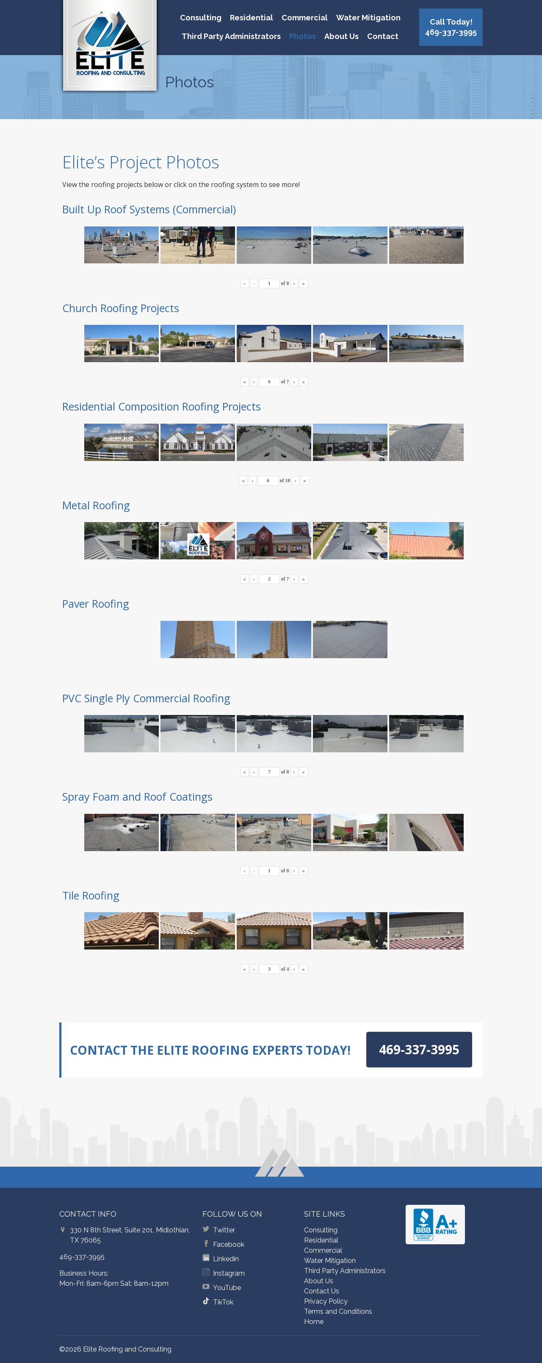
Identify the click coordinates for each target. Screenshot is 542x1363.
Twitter (224, 1230)
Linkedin (226, 1259)
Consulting (200, 17)
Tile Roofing (90, 895)
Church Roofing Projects (120, 308)
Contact (382, 36)
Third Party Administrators (231, 36)
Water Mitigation (368, 17)
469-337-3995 (82, 1257)
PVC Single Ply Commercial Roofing (146, 698)
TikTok (223, 1302)
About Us (341, 36)
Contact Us (321, 1291)
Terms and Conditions (338, 1311)
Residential (251, 17)
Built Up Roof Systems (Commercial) (149, 209)
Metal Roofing (96, 505)
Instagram (229, 1273)
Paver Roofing (95, 603)
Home (314, 1322)
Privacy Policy (326, 1301)
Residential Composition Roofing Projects (161, 406)
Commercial (305, 17)
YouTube (227, 1288)
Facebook (228, 1244)
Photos (302, 36)
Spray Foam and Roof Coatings (137, 796)
